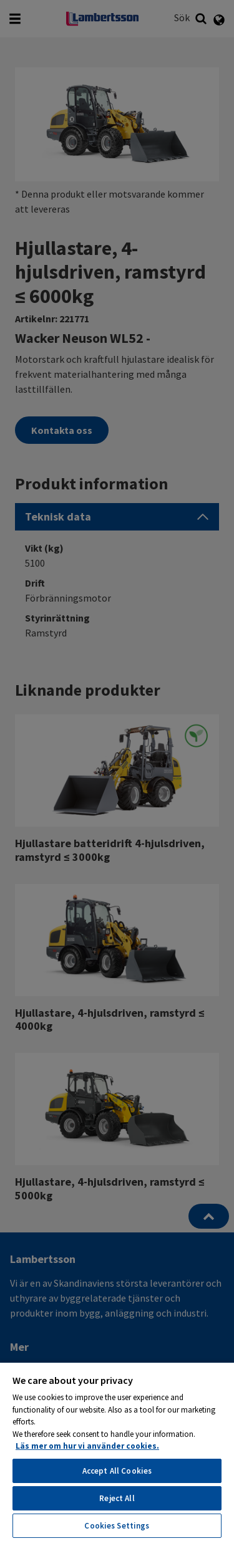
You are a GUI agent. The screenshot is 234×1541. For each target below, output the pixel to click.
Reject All (116, 1498)
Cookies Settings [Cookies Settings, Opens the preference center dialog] (116, 1525)
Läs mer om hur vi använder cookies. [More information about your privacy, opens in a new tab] (87, 1446)
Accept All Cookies (117, 1471)
